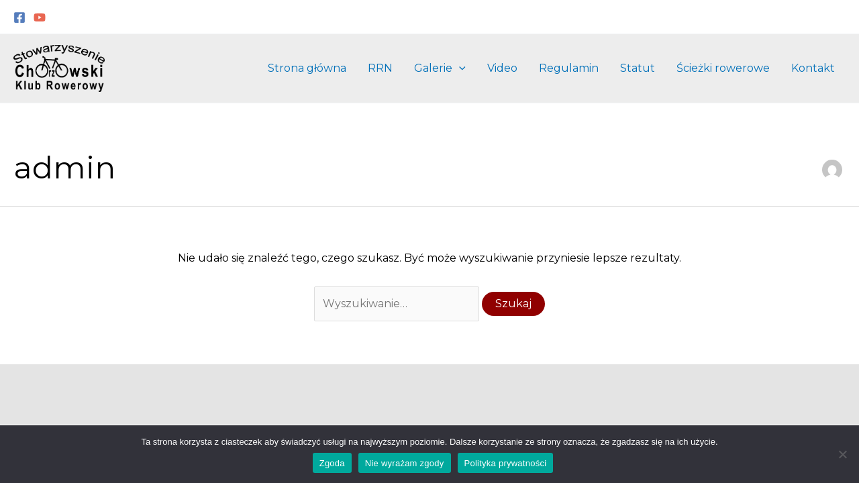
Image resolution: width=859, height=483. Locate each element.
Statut (637, 68)
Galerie (440, 68)
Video (502, 68)
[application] (459, 68)
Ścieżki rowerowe (723, 68)
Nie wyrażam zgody (404, 463)
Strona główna (307, 68)
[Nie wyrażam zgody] (842, 454)
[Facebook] (19, 17)
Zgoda (332, 463)
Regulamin (569, 68)
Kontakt (813, 68)
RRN (380, 68)
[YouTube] (40, 17)
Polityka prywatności (505, 463)
